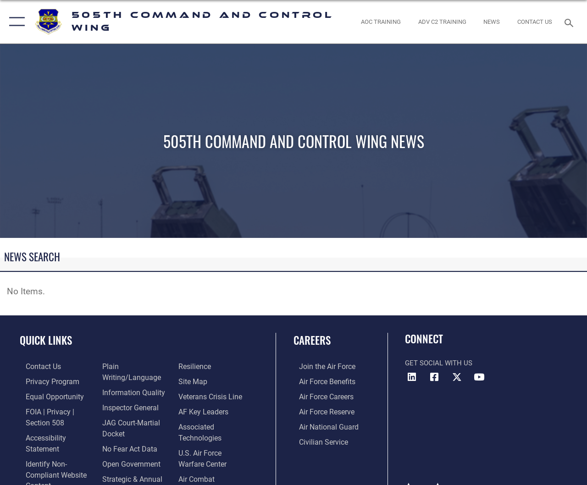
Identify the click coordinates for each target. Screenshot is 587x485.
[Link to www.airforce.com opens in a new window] (321, 366)
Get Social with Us (438, 363)
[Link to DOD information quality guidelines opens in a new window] (129, 381)
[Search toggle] (570, 22)
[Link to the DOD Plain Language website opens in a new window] (135, 366)
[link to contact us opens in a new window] (535, 22)
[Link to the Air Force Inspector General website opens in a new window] (127, 395)
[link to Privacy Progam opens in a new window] (45, 381)
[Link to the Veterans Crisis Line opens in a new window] (211, 395)
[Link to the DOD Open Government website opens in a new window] (127, 450)
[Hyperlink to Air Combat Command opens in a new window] (214, 475)
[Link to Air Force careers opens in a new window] (320, 395)
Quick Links (46, 340)
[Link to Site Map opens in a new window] (193, 381)
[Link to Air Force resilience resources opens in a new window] (196, 366)
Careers (312, 340)
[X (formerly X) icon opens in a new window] (457, 377)
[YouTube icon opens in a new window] (479, 377)
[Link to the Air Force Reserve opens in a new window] (321, 410)
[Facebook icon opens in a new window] (434, 377)
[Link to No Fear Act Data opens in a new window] (126, 435)
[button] (15, 22)
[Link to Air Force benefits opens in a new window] (321, 381)
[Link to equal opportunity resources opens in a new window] (47, 395)
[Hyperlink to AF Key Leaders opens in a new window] (203, 410)
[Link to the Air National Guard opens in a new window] (322, 425)
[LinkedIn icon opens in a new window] (412, 377)
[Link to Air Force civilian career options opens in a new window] (317, 439)
